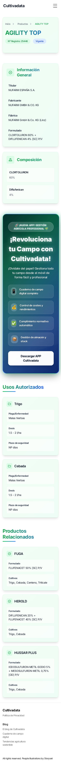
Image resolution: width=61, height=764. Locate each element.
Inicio (7, 23)
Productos (23, 23)
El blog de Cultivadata (14, 729)
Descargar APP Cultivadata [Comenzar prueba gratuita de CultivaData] (31, 358)
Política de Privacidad (13, 715)
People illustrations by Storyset (37, 758)
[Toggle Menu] (55, 6)
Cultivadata (11, 710)
